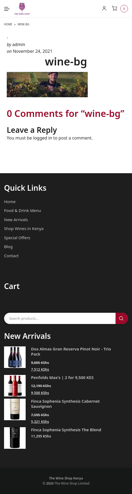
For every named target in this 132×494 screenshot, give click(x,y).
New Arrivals (16, 219)
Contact (11, 255)
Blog (8, 246)
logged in (42, 138)
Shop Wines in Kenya (23, 228)
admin (18, 44)
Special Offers (17, 237)
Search (122, 318)
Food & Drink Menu (22, 210)
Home (8, 24)
